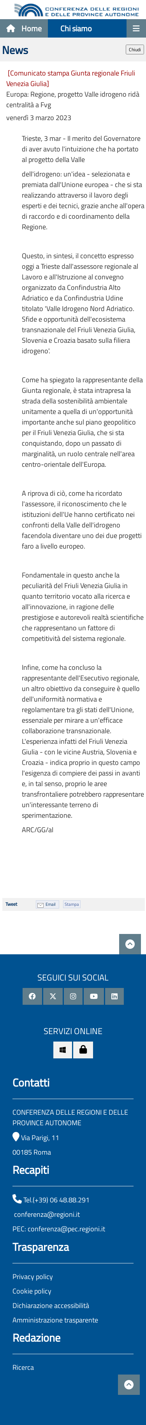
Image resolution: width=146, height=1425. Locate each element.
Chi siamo (76, 28)
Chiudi (135, 49)
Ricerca (23, 1367)
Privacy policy (32, 1276)
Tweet (11, 904)
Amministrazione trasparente (55, 1320)
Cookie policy (31, 1291)
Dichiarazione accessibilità (50, 1305)
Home (24, 28)
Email (51, 904)
